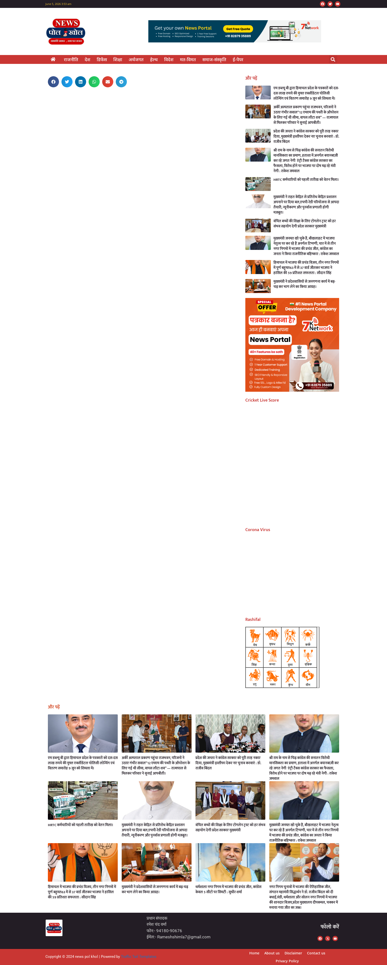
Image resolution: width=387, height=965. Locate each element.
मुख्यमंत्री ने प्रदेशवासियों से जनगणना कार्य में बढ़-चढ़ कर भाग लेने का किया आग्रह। (304, 284)
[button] (333, 59)
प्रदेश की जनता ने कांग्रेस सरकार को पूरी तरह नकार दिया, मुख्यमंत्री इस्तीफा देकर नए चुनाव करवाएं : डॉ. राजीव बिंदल (306, 136)
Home (254, 953)
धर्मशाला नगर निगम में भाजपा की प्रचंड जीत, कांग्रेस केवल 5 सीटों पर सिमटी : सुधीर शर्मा (228, 889)
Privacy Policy (287, 961)
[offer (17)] (292, 390)
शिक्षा (117, 59)
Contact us (316, 953)
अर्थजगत (136, 59)
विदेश (169, 59)
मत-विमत (188, 59)
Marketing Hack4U (49, 97)
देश (87, 59)
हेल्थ (154, 59)
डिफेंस (102, 59)
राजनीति (71, 59)
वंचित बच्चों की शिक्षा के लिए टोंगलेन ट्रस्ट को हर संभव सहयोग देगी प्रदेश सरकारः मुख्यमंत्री (304, 223)
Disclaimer (293, 953)
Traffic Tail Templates (138, 956)
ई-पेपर (238, 59)
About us (272, 953)
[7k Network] (234, 41)
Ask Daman (49, 104)
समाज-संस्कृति (214, 59)
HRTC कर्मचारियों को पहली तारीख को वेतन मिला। (306, 180)
